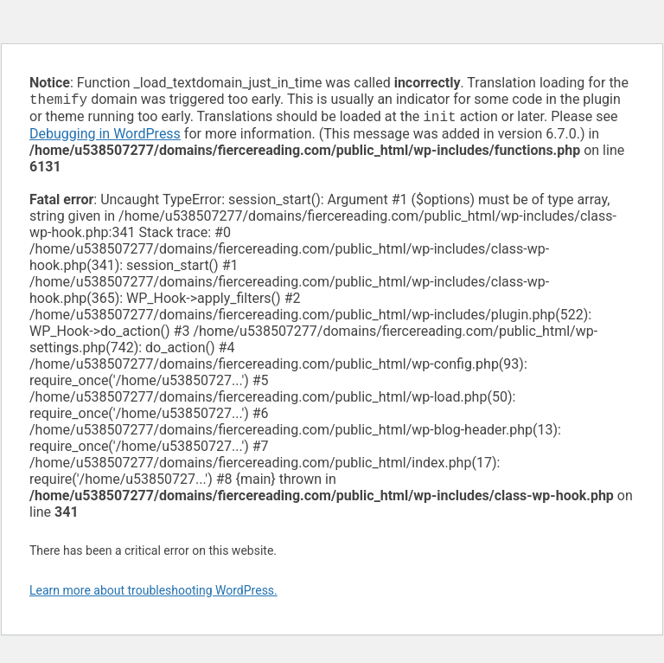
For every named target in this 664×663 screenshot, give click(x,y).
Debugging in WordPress (105, 137)
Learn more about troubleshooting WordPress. (153, 594)
